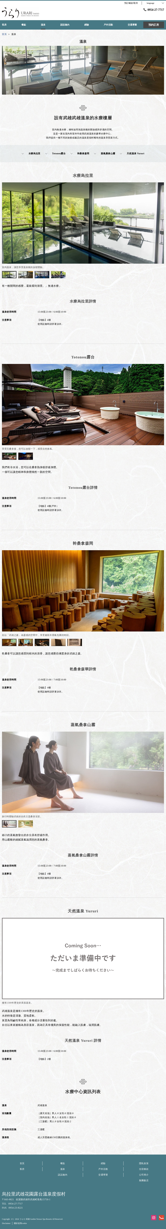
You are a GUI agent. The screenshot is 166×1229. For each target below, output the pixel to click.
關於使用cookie (20, 1223)
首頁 (22, 1163)
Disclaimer (6, 1223)
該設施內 (62, 1175)
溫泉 (62, 1169)
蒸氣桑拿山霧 (104, 153)
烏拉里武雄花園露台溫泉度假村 (33, 1193)
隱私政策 (144, 1163)
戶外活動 (103, 1169)
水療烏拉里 (31, 153)
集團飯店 (144, 1180)
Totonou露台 (55, 153)
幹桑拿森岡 (80, 153)
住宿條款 (144, 1169)
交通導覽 (103, 1175)
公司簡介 (144, 1175)
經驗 (103, 1163)
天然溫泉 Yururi (132, 153)
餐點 (62, 1163)
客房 (22, 1169)
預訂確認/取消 (131, 3)
